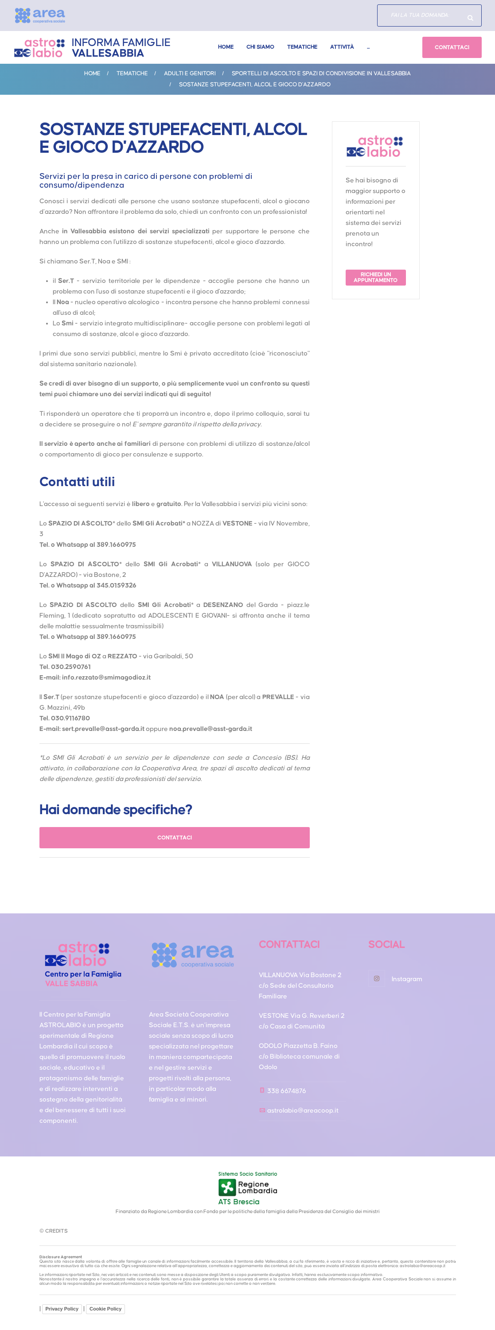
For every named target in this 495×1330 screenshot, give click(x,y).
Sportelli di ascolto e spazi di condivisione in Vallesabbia (321, 73)
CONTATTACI (452, 47)
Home (226, 47)
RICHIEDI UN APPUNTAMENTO (376, 277)
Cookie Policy (105, 1308)
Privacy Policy (62, 1308)
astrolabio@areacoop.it (303, 1110)
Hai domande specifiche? (471, 18)
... (368, 47)
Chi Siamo (260, 47)
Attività (342, 47)
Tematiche (302, 47)
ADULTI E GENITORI (190, 73)
